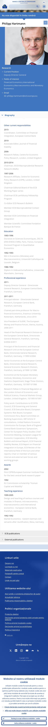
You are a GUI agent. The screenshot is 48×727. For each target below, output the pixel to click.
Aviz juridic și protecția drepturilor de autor (22, 594)
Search (37, 6)
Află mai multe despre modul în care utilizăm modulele (25, 712)
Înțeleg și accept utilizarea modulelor (25, 718)
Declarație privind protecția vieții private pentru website (24, 618)
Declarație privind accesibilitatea (18, 626)
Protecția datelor (12, 614)
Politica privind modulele (18, 623)
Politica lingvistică (12, 630)
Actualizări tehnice (12, 597)
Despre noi (9, 563)
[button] (44, 2)
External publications (12, 539)
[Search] (23, 6)
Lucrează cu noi (11, 567)
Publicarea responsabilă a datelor (19, 601)
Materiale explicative (13, 570)
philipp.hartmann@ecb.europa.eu (22, 96)
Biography (8, 115)
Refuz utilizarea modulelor (25, 723)
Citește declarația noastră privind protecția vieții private (25, 707)
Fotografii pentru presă (14, 573)
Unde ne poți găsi (12, 580)
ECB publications (10, 533)
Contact (8, 577)
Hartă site (10, 635)
